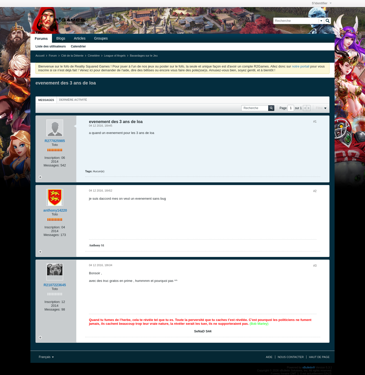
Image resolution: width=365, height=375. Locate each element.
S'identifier (322, 3)
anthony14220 (55, 210)
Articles (79, 38)
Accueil (39, 55)
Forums (41, 39)
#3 (315, 265)
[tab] (46, 99)
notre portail (300, 66)
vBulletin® (308, 367)
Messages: (52, 165)
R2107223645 (55, 285)
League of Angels (114, 55)
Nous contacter (291, 357)
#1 (315, 121)
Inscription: (53, 158)
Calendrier (78, 46)
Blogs (60, 38)
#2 (315, 191)
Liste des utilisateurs (50, 46)
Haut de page (319, 357)
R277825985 (55, 141)
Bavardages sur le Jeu (143, 55)
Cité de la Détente (72, 55)
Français (46, 357)
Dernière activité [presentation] (73, 99)
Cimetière (94, 55)
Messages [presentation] (46, 99)
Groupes (101, 38)
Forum (53, 55)
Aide (269, 357)
